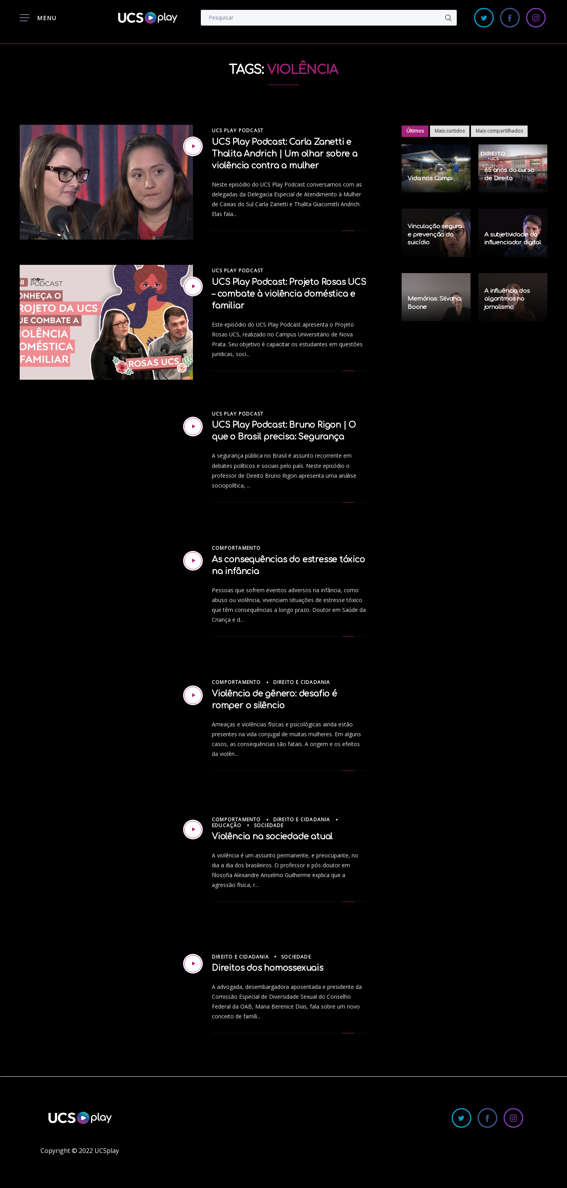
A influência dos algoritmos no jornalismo (507, 299)
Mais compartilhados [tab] (499, 130)
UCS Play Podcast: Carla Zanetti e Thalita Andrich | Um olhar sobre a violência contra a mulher (285, 153)
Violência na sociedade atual (272, 836)
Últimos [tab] (415, 130)
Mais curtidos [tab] (450, 130)
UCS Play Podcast (237, 130)
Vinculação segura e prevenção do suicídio (434, 234)
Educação (227, 825)
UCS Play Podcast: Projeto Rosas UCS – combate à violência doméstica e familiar (289, 293)
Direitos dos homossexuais (267, 968)
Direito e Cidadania (301, 682)
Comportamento (236, 548)
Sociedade (269, 825)
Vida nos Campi (430, 178)
